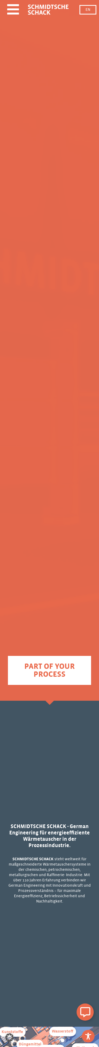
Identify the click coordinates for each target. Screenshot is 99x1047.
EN (88, 10)
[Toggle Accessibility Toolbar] (88, 1036)
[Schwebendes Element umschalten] (85, 1012)
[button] (9, 1037)
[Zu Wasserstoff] (62, 1040)
